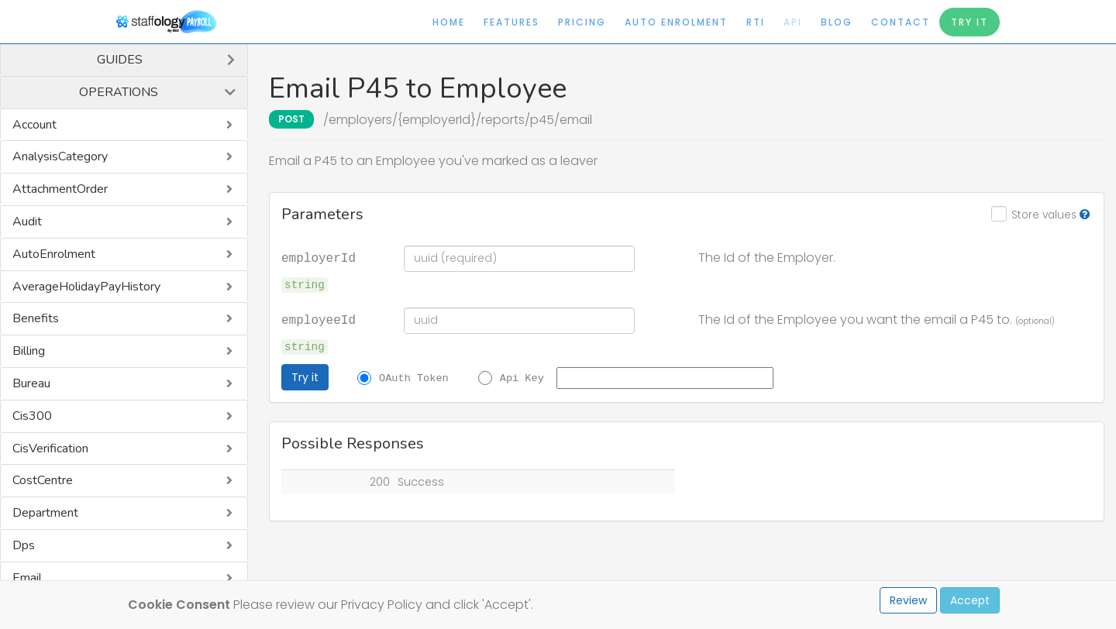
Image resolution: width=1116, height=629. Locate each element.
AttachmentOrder (60, 189)
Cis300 (32, 415)
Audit (27, 221)
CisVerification (50, 448)
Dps (23, 545)
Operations (118, 92)
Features (511, 22)
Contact (900, 22)
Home (448, 22)
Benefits (35, 318)
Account (34, 124)
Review (908, 600)
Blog (836, 22)
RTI (755, 22)
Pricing (582, 22)
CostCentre (42, 480)
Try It (969, 22)
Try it (305, 377)
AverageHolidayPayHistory (86, 286)
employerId (318, 257)
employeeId (318, 319)
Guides (120, 59)
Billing (28, 350)
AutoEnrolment (53, 254)
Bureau (31, 383)
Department (45, 512)
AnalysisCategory (60, 156)
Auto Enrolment (676, 22)
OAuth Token (414, 377)
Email (27, 577)
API (793, 22)
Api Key (522, 377)
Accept (970, 600)
